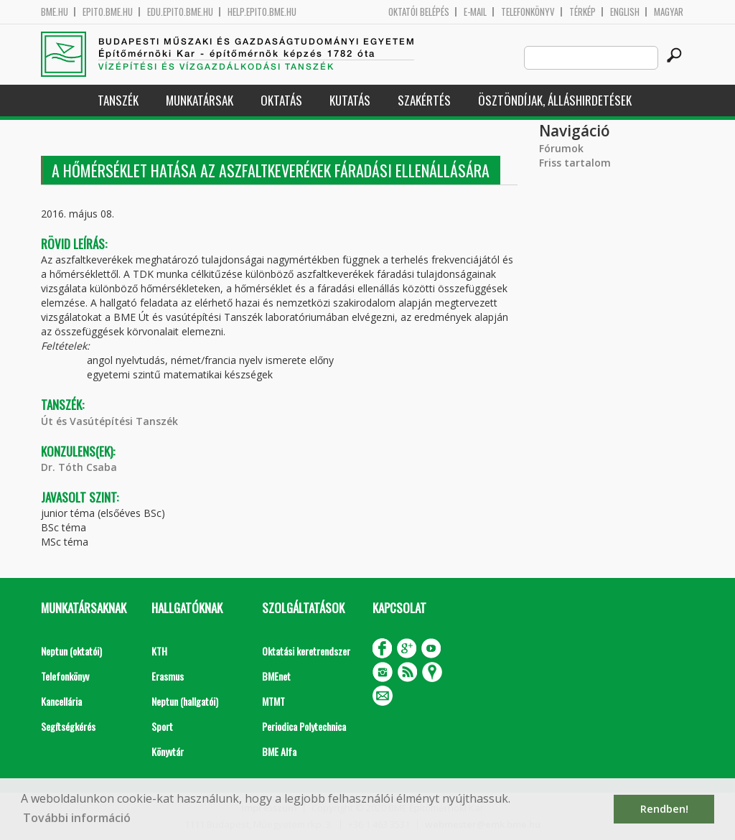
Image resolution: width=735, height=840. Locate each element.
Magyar (668, 12)
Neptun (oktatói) (71, 650)
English (625, 12)
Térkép (582, 12)
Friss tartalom (575, 162)
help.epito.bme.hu (262, 12)
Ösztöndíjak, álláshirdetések (555, 100)
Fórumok (561, 148)
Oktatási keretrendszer (306, 650)
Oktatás (281, 100)
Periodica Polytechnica (304, 726)
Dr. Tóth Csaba (79, 467)
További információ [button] (77, 818)
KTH (159, 650)
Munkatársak (199, 100)
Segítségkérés (68, 726)
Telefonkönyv (528, 12)
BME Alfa (279, 751)
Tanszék (118, 100)
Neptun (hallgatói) (184, 701)
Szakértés (424, 100)
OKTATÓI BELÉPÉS (418, 12)
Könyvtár (167, 751)
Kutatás (349, 100)
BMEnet (276, 675)
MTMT (273, 701)
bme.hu (54, 12)
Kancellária (61, 701)
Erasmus (167, 675)
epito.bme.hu (108, 12)
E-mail (475, 12)
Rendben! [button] (664, 809)
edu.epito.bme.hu (180, 12)
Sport (162, 726)
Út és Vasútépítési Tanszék (109, 421)
